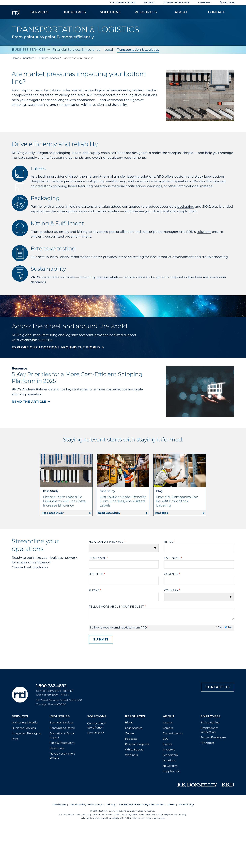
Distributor (59, 804)
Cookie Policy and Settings (86, 804)
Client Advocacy (177, 2)
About (169, 716)
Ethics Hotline (210, 722)
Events (167, 744)
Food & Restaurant (62, 742)
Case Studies (133, 727)
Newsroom (170, 765)
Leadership (170, 754)
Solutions (96, 716)
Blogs (129, 722)
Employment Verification (210, 729)
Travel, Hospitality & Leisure (62, 755)
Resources (135, 716)
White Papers (134, 749)
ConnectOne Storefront (96, 725)
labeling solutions (141, 176)
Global (149, 2)
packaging (185, 206)
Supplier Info (171, 771)
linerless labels (107, 277)
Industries (60, 716)
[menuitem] (39, 14)
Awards (168, 722)
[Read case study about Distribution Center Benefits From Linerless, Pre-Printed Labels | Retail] (123, 470)
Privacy (110, 804)
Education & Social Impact (62, 735)
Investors (169, 749)
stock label (203, 176)
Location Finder (122, 2)
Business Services (28, 50)
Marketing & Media (24, 722)
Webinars (131, 754)
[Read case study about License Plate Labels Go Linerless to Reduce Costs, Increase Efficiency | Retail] (66, 470)
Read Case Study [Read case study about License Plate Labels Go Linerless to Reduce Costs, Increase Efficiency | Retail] (53, 512)
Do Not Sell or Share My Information (141, 804)
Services (20, 716)
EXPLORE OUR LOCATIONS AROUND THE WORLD (56, 347)
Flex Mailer (95, 733)
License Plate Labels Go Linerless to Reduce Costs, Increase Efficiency (64, 501)
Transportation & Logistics (138, 50)
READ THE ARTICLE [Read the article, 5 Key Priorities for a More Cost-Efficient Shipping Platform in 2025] (29, 402)
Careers (204, 2)
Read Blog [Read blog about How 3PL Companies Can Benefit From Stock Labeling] (161, 512)
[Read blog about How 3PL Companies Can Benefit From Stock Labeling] (179, 470)
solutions (204, 231)
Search (227, 2)
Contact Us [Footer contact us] (217, 687)
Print (15, 738)
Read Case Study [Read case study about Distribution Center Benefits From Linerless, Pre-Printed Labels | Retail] (109, 512)
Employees (211, 716)
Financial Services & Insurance (76, 50)
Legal (108, 50)
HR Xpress (207, 742)
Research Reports (137, 744)
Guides (129, 733)
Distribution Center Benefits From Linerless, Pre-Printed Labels (123, 501)
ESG (165, 738)
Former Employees (213, 737)
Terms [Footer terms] (171, 804)
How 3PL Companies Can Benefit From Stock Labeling (177, 501)
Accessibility (186, 804)
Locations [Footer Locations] (169, 760)
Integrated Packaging (26, 733)
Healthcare (57, 748)
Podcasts (131, 738)
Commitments (173, 733)
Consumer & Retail (62, 727)
